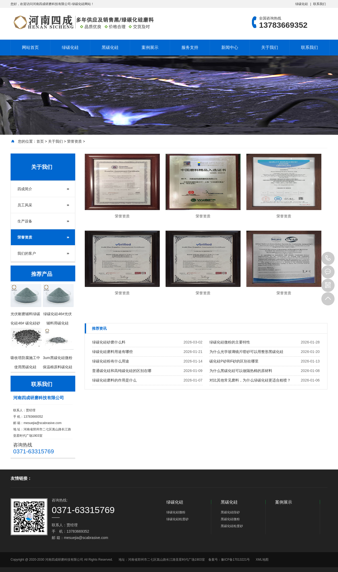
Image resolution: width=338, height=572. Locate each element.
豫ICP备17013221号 (235, 559)
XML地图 (262, 559)
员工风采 (24, 205)
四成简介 (24, 189)
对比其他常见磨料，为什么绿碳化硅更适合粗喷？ (250, 380)
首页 (40, 141)
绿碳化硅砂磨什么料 (108, 342)
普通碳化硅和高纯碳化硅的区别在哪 (121, 371)
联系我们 (319, 4)
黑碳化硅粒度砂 (232, 526)
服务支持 (189, 47)
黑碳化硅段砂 (230, 512)
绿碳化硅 (301, 4)
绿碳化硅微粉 (175, 512)
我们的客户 (26, 253)
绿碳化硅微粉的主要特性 (229, 342)
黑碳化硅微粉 (230, 519)
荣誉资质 (74, 141)
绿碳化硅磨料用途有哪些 (112, 352)
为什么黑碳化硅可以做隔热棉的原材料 (240, 371)
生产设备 (24, 221)
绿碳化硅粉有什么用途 (110, 361)
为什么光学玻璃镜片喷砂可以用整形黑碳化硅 (246, 352)
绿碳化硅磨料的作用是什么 (114, 380)
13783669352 (328, 258)
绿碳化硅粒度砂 (177, 519)
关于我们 (269, 47)
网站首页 (30, 47)
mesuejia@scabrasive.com (43, 423)
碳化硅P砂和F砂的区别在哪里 (234, 361)
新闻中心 (229, 47)
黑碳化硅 (110, 47)
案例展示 (150, 47)
